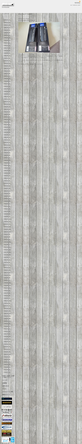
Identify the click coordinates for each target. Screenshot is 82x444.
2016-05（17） (7, 285)
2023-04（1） (7, 91)
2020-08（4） (7, 155)
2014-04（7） (7, 349)
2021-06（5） (7, 132)
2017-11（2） (7, 239)
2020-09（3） (7, 152)
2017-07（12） (7, 249)
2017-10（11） (7, 241)
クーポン (4, 388)
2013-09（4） (7, 367)
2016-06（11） (7, 282)
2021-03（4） (7, 139)
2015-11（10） (7, 300)
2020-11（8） (7, 147)
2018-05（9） (7, 224)
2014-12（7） (7, 328)
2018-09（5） (7, 213)
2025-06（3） (7, 32)
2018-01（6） (7, 234)
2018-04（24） (7, 226)
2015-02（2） (7, 323)
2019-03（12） (7, 198)
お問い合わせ (5, 386)
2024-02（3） (7, 68)
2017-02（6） (7, 262)
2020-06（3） (7, 160)
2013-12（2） (7, 359)
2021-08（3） (7, 127)
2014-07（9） (7, 341)
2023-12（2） (7, 70)
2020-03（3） (7, 167)
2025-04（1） (7, 37)
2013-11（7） (7, 361)
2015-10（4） (7, 303)
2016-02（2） (7, 292)
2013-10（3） (7, 364)
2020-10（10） (7, 150)
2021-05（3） (7, 134)
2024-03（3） (7, 65)
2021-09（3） (7, 124)
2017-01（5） (7, 264)
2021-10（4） (7, 121)
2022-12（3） (7, 96)
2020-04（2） (7, 165)
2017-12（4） (7, 236)
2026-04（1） (7, 19)
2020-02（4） (7, 170)
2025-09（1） (7, 27)
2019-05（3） (7, 193)
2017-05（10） (7, 254)
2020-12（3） (7, 144)
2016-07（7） (7, 280)
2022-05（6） (7, 109)
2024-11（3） (7, 47)
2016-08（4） (7, 277)
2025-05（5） (7, 35)
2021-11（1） (7, 119)
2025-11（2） (7, 24)
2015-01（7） (7, 326)
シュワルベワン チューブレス (26, 20)
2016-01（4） (7, 295)
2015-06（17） (7, 313)
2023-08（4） (7, 81)
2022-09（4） (7, 104)
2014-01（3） (7, 356)
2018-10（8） (7, 211)
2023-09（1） (7, 78)
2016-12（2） (7, 267)
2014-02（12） (7, 354)
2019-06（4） (7, 190)
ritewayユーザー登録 (7, 391)
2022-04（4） (7, 111)
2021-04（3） (7, 137)
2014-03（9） (7, 351)
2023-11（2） (7, 73)
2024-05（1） (7, 63)
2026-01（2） (7, 22)
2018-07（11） (7, 218)
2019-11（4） (7, 178)
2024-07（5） (7, 58)
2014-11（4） (7, 331)
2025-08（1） (7, 30)
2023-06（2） (7, 86)
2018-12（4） (7, 206)
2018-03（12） (7, 229)
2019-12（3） (7, 175)
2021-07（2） (7, 129)
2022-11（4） (7, 98)
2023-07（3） (7, 83)
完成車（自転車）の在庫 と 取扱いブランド (8, 376)
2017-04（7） (7, 257)
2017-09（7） (7, 244)
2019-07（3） (7, 188)
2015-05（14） (7, 315)
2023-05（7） (7, 88)
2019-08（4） (7, 185)
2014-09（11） (7, 336)
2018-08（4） (7, 216)
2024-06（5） (7, 60)
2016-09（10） (7, 275)
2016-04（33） (7, 287)
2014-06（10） (7, 344)
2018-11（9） (7, 208)
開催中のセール (6, 394)
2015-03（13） (7, 321)
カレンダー (5, 380)
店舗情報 (4, 383)
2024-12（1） (7, 45)
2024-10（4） (7, 50)
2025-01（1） (7, 42)
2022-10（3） (7, 101)
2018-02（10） (7, 231)
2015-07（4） (7, 310)
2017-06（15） (7, 252)
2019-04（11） (7, 195)
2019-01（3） (7, 203)
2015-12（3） (7, 298)
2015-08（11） (7, 308)
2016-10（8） (7, 272)
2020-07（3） (7, 157)
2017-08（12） (7, 247)
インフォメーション (7, 16)
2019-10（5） (7, 180)
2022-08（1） (7, 106)
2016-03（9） (7, 290)
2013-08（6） (7, 369)
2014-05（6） (7, 346)
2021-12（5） (7, 116)
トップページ (5, 13)
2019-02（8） (7, 201)
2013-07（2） (7, 372)
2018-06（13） (7, 221)
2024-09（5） (7, 53)
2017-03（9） (7, 259)
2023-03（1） (7, 93)
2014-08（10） (7, 338)
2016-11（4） (7, 270)
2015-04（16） (7, 318)
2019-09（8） (7, 183)
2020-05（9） (7, 162)
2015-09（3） (7, 305)
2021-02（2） (7, 142)
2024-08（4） (7, 55)
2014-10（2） (7, 333)
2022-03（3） (7, 114)
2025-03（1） (7, 40)
